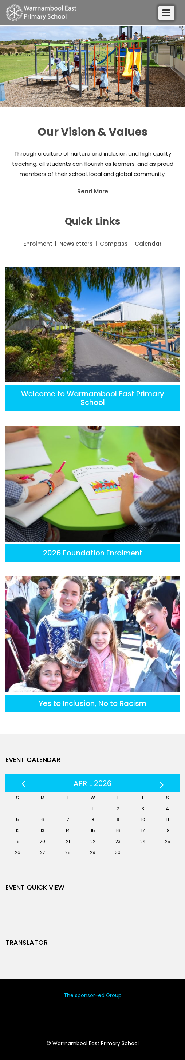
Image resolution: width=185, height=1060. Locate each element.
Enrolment (37, 244)
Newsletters (76, 244)
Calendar (148, 244)
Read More (92, 191)
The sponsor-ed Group (93, 995)
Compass (114, 244)
